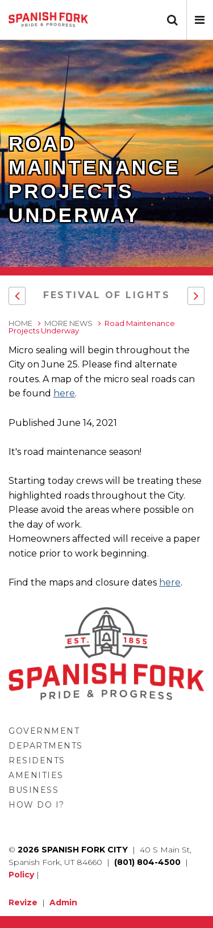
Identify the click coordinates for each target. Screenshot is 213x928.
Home (20, 323)
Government (44, 731)
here (64, 393)
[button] (199, 20)
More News (68, 323)
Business (34, 790)
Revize (23, 902)
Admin (63, 902)
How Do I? (37, 805)
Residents (37, 760)
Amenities (36, 775)
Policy (21, 875)
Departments (46, 746)
